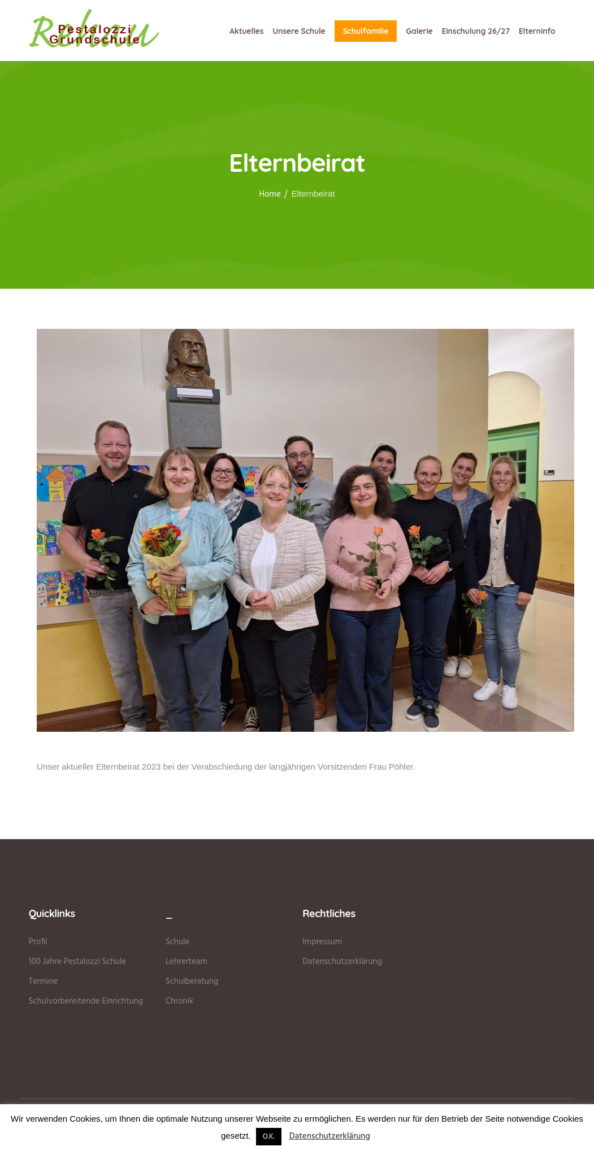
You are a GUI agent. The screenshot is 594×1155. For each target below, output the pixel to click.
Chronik (179, 1001)
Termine (43, 981)
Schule (177, 942)
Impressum (322, 942)
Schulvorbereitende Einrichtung (86, 1001)
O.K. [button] (269, 1137)
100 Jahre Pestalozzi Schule (77, 962)
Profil (38, 942)
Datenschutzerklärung (342, 962)
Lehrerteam (186, 962)
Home (270, 194)
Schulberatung (192, 981)
